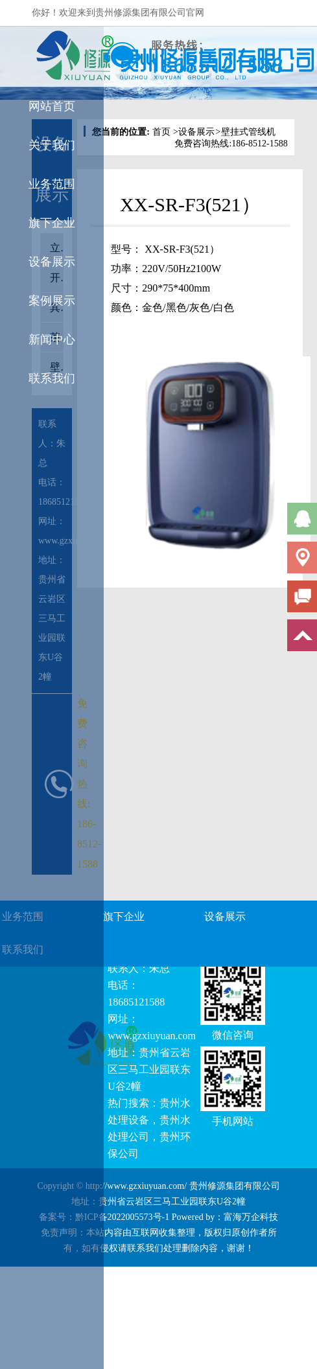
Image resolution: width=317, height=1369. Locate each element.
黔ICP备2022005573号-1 (122, 1217)
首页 (161, 132)
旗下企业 (52, 222)
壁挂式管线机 (245, 132)
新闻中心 (52, 339)
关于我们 (52, 145)
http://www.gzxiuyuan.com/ (136, 1186)
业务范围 (52, 184)
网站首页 (52, 106)
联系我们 (52, 378)
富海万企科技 (251, 1217)
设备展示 (52, 261)
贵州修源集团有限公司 (234, 1186)
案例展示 (52, 300)
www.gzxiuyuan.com (152, 1035)
